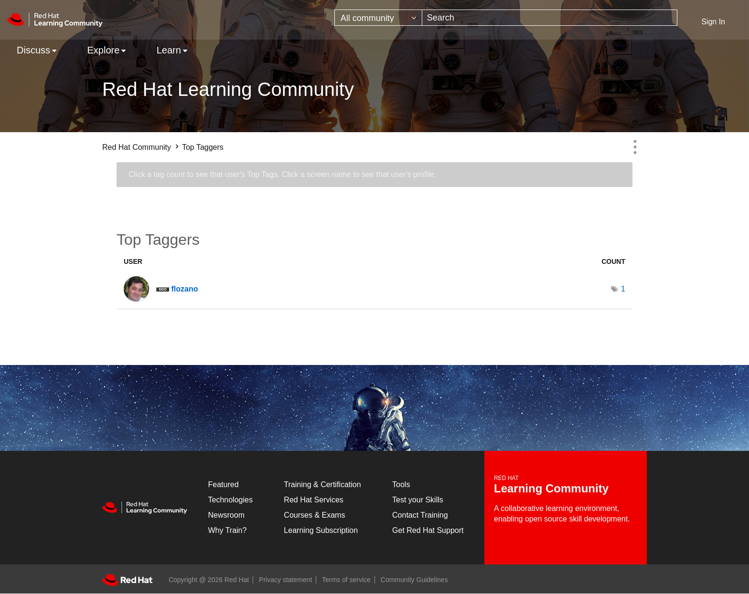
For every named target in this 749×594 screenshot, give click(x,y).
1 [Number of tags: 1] (623, 289)
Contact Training (420, 515)
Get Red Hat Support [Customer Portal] (427, 530)
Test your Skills (417, 500)
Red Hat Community (136, 147)
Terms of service (346, 580)
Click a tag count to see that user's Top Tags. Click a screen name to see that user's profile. (282, 174)
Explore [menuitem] (103, 50)
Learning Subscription (321, 530)
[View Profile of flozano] (184, 289)
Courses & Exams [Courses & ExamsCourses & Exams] (314, 515)
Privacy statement (285, 580)
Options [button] (635, 147)
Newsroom (226, 515)
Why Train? (227, 530)
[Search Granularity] (378, 17)
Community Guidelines (414, 580)
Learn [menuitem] (169, 50)
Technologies (230, 500)
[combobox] (550, 18)
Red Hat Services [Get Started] (313, 500)
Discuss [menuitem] (33, 50)
